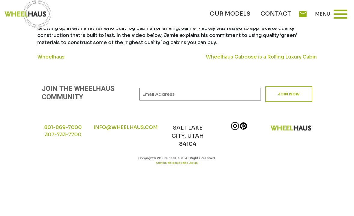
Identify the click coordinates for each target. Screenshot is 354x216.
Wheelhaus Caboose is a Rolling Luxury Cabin (261, 57)
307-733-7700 (63, 134)
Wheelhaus (51, 57)
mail (302, 14)
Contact (276, 13)
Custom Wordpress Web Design (177, 162)
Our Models (230, 13)
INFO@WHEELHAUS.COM (125, 127)
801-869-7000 (63, 127)
